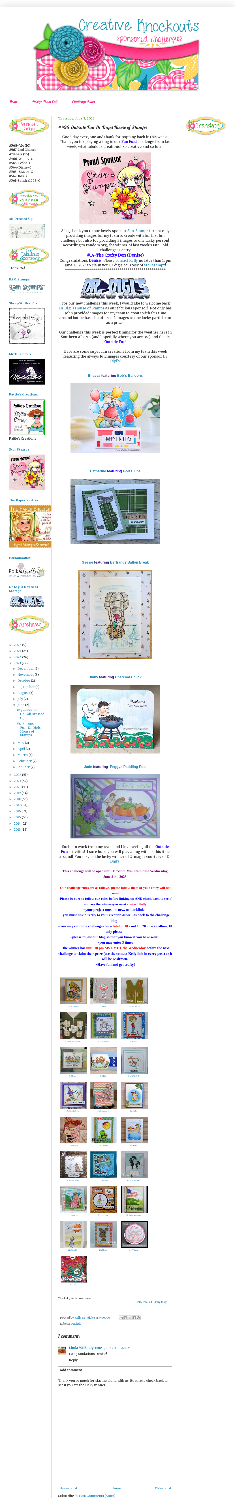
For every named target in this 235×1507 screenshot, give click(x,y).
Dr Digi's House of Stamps (81, 308)
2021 (18, 781)
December (25, 669)
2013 (17, 830)
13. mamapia (73, 1146)
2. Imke (103, 1006)
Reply (73, 1360)
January (23, 767)
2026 (18, 645)
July (20, 699)
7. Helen (72, 1076)
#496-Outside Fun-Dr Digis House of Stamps (29, 729)
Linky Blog (160, 1301)
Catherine (98, 471)
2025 (18, 651)
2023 (18, 663)
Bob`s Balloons (130, 375)
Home (13, 101)
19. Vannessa (73, 1215)
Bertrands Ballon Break (129, 562)
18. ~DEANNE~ (133, 1180)
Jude (88, 767)
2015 (18, 817)
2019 (17, 793)
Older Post (163, 1488)
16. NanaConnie (72, 1180)
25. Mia (73, 1285)
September (26, 687)
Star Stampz (137, 231)
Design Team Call (44, 101)
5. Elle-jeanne (103, 1041)
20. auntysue (103, 1215)
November (26, 675)
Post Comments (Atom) (97, 1496)
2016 (17, 811)
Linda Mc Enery (81, 1348)
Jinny (93, 677)
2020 (18, 787)
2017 (17, 805)
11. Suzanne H (103, 1111)
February (24, 761)
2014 (17, 823)
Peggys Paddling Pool (128, 767)
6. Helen (133, 1041)
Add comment (71, 1370)
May (21, 743)
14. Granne (103, 1146)
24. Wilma (133, 1250)
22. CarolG (72, 1250)
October (24, 681)
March (22, 755)
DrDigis (75, 1323)
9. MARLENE (134, 1076)
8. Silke (103, 1076)
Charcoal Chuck (128, 677)
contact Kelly (126, 260)
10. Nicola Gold (72, 1111)
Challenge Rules (83, 101)
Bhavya (94, 375)
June (21, 705)
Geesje (87, 562)
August (23, 693)
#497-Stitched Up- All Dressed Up (30, 714)
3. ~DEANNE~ (133, 1006)
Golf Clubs (132, 471)
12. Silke (133, 1111)
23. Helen (103, 1250)
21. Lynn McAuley (133, 1215)
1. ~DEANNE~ (72, 1006)
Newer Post (68, 1488)
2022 (18, 775)
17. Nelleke (103, 1180)
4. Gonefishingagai (72, 1041)
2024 (18, 657)
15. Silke (133, 1146)
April (21, 749)
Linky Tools (142, 1301)
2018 (18, 799)
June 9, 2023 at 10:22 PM (112, 1348)
